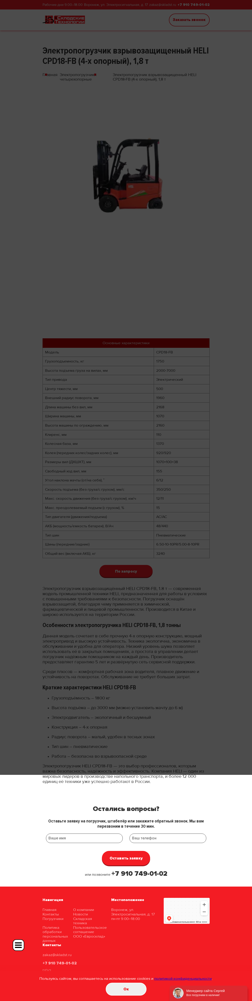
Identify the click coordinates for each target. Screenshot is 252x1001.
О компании (83, 909)
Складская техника (82, 921)
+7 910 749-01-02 (139, 873)
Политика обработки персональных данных (55, 934)
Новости (80, 914)
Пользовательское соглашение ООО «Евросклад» (90, 932)
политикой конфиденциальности (183, 978)
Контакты (51, 914)
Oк (126, 989)
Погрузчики (53, 918)
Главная (49, 909)
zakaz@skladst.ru (57, 954)
